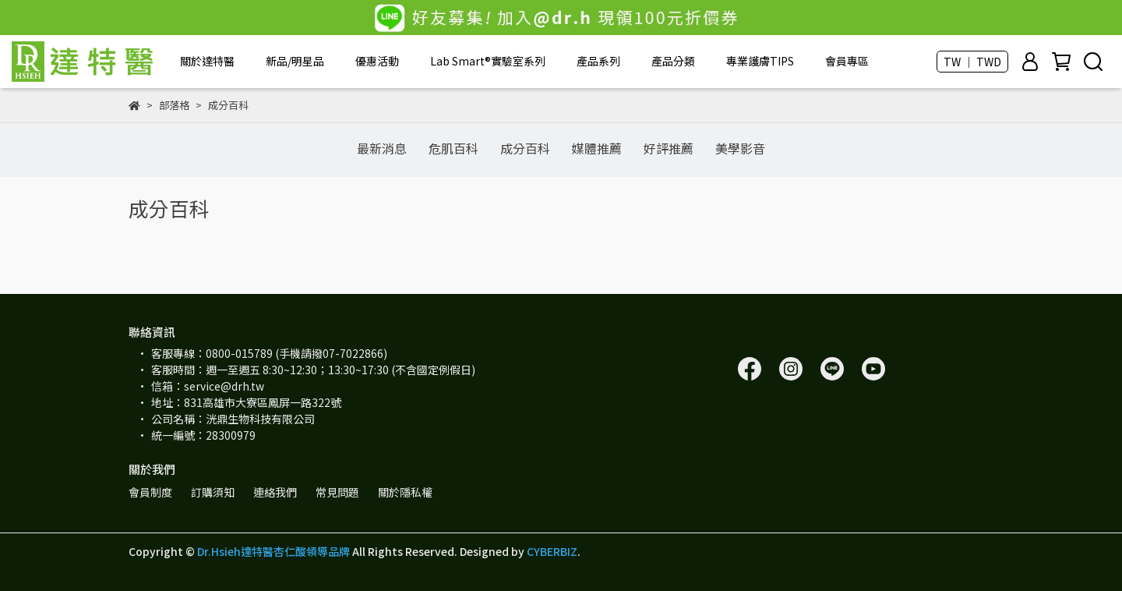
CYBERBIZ (552, 551)
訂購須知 (213, 492)
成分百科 (525, 148)
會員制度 (150, 492)
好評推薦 (668, 148)
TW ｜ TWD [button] (972, 62)
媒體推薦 (597, 148)
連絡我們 (275, 492)
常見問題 (337, 492)
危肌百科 (453, 148)
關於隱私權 (405, 492)
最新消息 (382, 148)
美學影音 (740, 148)
